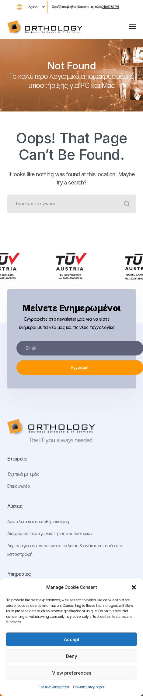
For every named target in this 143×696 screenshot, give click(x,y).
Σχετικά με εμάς (23, 474)
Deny (71, 656)
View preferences (71, 673)
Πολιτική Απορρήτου (54, 687)
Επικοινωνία (18, 486)
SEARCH (127, 204)
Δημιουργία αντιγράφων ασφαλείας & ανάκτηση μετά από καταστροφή (64, 550)
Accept (71, 639)
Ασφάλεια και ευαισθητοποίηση (38, 521)
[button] (134, 587)
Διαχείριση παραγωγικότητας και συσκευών (50, 533)
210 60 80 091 (110, 7)
